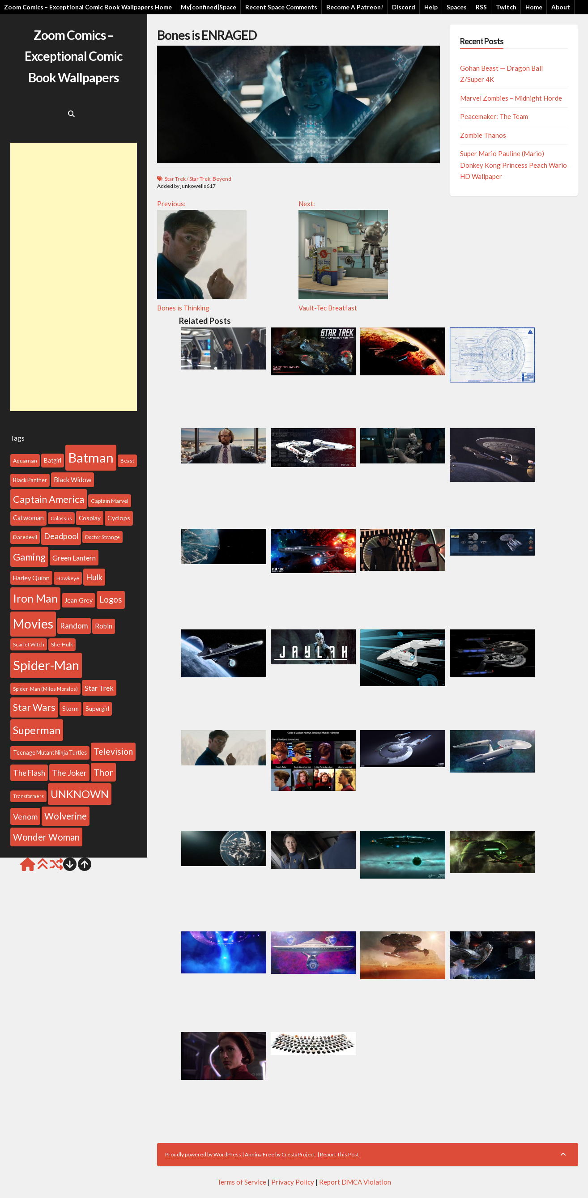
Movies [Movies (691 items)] (33, 623)
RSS (481, 7)
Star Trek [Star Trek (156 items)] (99, 688)
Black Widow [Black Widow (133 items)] (72, 480)
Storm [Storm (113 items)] (70, 708)
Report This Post (339, 1154)
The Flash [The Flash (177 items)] (29, 772)
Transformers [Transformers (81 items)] (28, 796)
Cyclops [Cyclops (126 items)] (118, 518)
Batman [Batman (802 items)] (91, 457)
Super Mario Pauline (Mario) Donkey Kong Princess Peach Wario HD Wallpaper (513, 164)
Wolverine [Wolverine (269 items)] (65, 816)
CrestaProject (298, 1154)
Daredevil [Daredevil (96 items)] (25, 537)
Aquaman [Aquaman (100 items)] (25, 460)
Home (533, 7)
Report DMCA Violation (355, 1182)
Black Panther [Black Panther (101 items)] (30, 480)
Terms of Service (241, 1182)
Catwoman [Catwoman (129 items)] (28, 518)
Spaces (457, 7)
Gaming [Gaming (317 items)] (29, 557)
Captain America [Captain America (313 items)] (48, 499)
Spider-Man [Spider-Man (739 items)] (46, 665)
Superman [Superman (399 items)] (36, 730)
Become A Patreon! (354, 7)
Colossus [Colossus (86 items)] (61, 518)
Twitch (506, 7)
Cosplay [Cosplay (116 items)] (90, 518)
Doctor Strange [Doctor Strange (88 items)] (102, 537)
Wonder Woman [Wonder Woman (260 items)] (46, 837)
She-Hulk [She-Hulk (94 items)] (62, 644)
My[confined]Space (208, 7)
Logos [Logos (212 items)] (110, 599)
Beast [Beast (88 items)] (127, 460)
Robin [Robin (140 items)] (103, 626)
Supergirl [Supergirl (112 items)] (97, 708)
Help (431, 7)
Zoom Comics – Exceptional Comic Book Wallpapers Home (88, 7)
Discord (403, 7)
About (560, 7)
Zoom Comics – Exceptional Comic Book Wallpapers (74, 56)
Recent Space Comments (281, 7)
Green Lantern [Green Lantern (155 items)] (74, 557)
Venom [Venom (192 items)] (25, 816)
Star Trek (175, 178)
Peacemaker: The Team (494, 116)
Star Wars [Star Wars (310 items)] (34, 707)
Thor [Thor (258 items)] (103, 772)
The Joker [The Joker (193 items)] (69, 772)
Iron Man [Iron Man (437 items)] (35, 598)
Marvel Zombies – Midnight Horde (511, 98)
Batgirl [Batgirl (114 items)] (52, 460)
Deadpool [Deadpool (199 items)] (61, 536)
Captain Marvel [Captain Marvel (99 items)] (109, 500)
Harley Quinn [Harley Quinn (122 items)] (31, 578)
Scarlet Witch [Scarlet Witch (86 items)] (28, 644)
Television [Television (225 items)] (113, 751)
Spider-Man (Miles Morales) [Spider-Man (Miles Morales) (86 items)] (45, 689)
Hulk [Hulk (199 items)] (94, 577)
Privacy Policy (292, 1182)
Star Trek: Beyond (210, 178)
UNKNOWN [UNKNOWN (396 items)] (80, 794)
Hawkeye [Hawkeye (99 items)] (67, 578)
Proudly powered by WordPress (203, 1154)
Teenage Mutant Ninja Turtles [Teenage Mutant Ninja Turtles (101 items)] (50, 752)
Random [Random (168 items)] (74, 625)
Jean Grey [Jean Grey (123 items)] (78, 600)
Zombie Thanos (483, 135)
